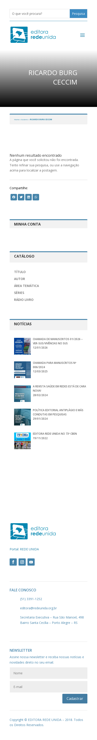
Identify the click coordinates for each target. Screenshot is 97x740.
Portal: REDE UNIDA (24, 549)
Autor (19, 279)
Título (20, 272)
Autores (24, 119)
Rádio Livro (24, 299)
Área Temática (26, 286)
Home (16, 119)
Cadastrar (75, 698)
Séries (19, 293)
